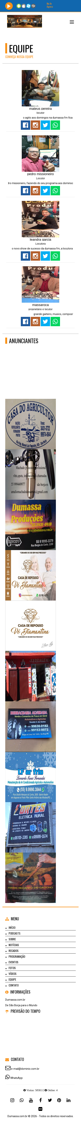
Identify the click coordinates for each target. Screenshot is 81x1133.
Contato (14, 985)
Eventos (13, 962)
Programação (17, 956)
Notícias (14, 945)
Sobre (12, 939)
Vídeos (12, 973)
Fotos (12, 968)
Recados (14, 951)
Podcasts (14, 933)
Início (12, 927)
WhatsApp (16, 1077)
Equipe (12, 979)
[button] (72, 22)
